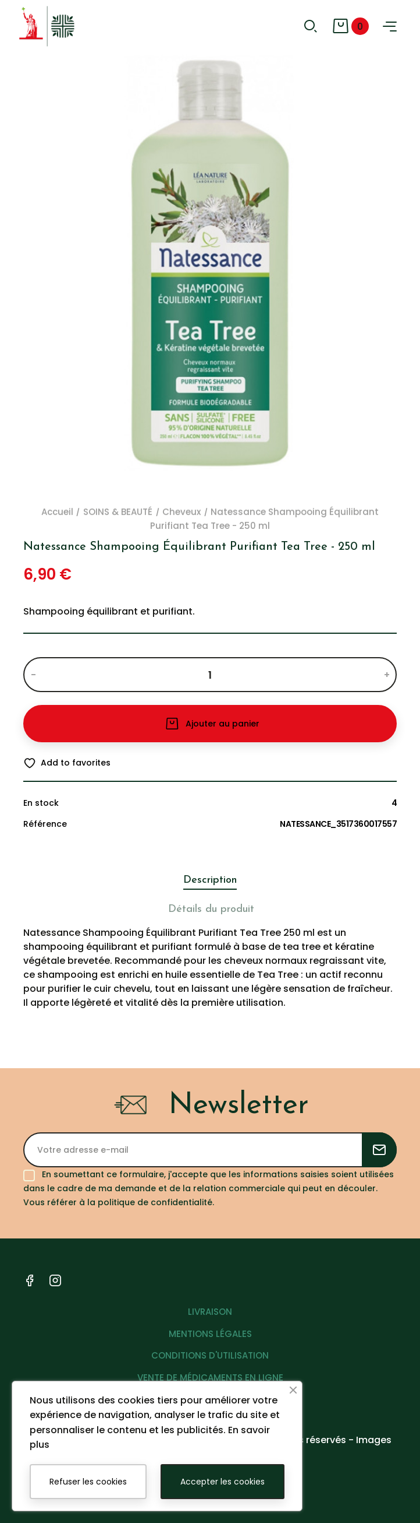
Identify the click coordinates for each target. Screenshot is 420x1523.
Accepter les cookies (222, 1481)
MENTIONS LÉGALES (210, 1334)
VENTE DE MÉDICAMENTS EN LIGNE (210, 1377)
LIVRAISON (210, 1312)
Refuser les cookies (88, 1481)
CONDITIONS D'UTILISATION (210, 1355)
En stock (41, 803)
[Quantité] (209, 674)
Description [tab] (210, 880)
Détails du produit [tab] (211, 909)
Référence (45, 824)
